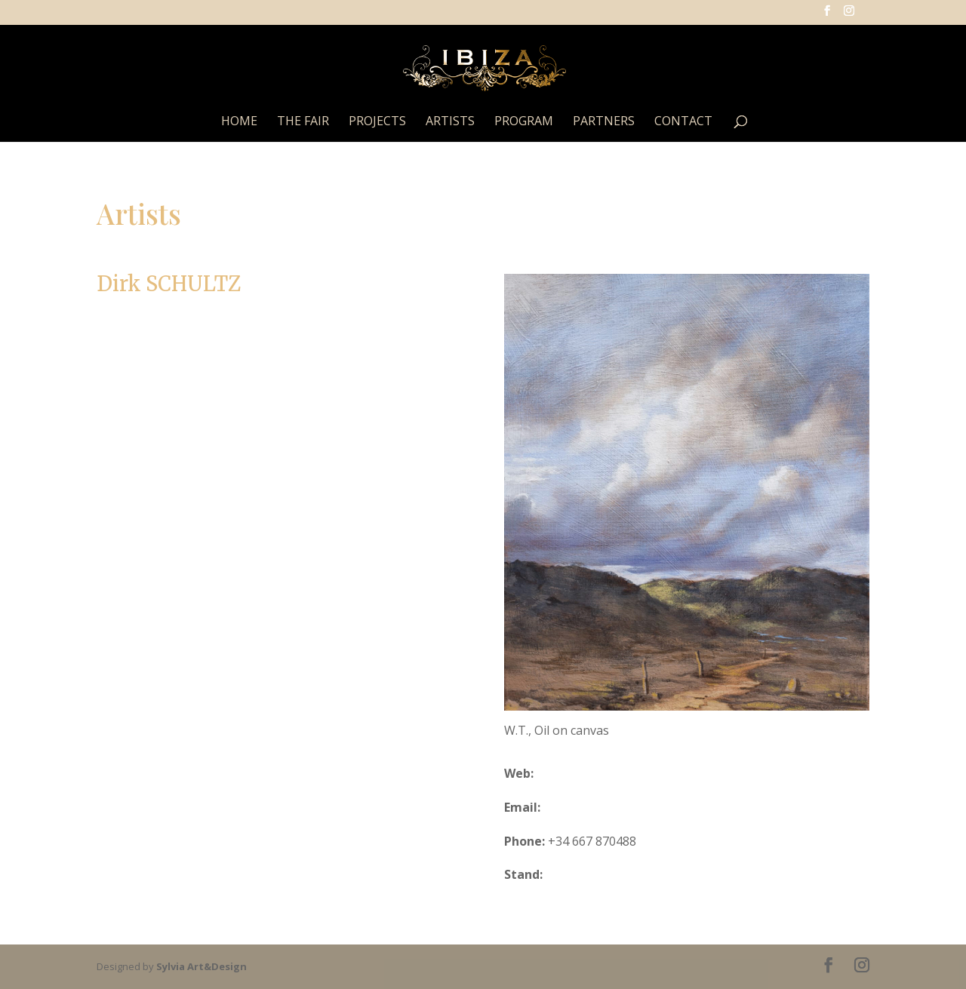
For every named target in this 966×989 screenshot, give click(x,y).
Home (239, 122)
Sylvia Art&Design (201, 966)
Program (523, 122)
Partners (604, 122)
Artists (450, 122)
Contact (683, 122)
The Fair (303, 122)
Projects (377, 122)
